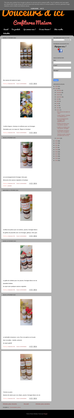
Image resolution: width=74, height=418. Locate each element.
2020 (56, 147)
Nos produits (16, 29)
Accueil (6, 29)
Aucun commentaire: (21, 83)
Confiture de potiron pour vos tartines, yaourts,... (62, 124)
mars (57, 107)
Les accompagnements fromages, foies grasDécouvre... (62, 120)
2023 (56, 141)
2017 (56, 154)
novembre (59, 92)
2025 (56, 86)
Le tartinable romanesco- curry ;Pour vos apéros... (63, 131)
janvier (58, 138)
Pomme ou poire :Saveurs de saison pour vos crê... (63, 135)
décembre (59, 90)
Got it (42, 8)
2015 (56, 158)
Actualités (6, 33)
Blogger (45, 413)
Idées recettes (58, 29)
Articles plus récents (10, 404)
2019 (56, 149)
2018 (56, 151)
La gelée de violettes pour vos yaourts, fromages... (63, 128)
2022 (56, 143)
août (57, 99)
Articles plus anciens (43, 404)
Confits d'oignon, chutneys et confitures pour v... (63, 116)
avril (57, 105)
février (58, 110)
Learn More (34, 8)
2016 (56, 156)
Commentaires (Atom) (15, 407)
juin (57, 103)
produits (10, 185)
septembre (59, 97)
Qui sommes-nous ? (30, 29)
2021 (56, 145)
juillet (57, 101)
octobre (58, 94)
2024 (56, 88)
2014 (56, 160)
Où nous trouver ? (45, 29)
